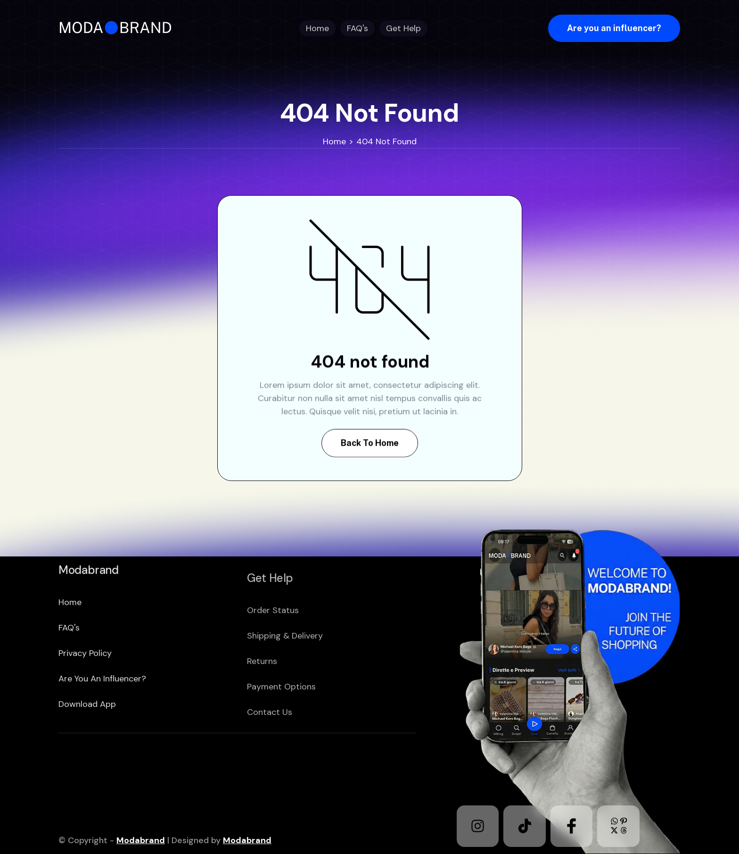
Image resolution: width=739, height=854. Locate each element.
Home (334, 141)
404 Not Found (386, 141)
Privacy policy (85, 683)
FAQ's (69, 657)
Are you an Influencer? (102, 708)
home (70, 632)
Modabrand (140, 840)
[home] (118, 28)
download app (87, 734)
